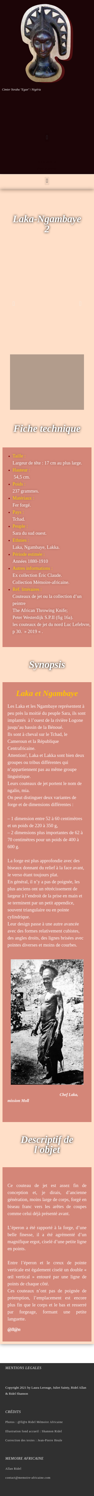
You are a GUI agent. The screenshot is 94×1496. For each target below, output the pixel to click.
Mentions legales (23, 1368)
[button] (47, 137)
